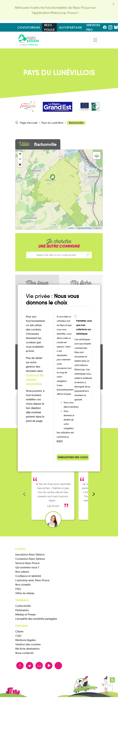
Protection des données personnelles (35, 379)
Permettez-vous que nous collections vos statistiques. (84, 327)
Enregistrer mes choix (73, 457)
